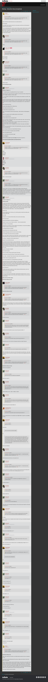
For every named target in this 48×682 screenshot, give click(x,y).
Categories (42, 4)
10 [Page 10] (27, 11)
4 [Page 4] (23, 11)
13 (29, 11)
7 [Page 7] (25, 11)
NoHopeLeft (6, 16)
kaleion (6, 13)
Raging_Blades (7, 282)
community (11, 677)
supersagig (7, 35)
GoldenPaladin (7, 142)
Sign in (3, 674)
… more (22, 41)
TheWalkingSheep (8, 294)
